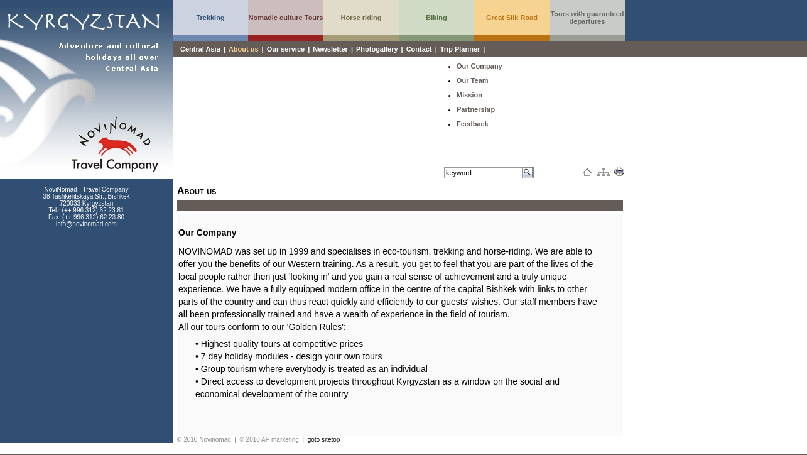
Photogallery (377, 49)
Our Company (479, 66)
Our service (286, 49)
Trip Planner (460, 49)
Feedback (473, 124)
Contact (419, 49)
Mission (469, 95)
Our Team (473, 80)
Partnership (476, 109)
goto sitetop (324, 439)
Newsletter (330, 49)
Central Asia (200, 49)
